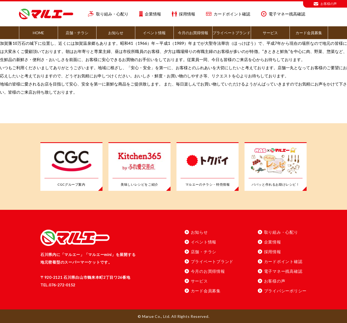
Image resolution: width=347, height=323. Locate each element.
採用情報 (183, 14)
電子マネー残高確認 (283, 14)
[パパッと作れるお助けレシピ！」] (276, 167)
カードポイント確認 (228, 14)
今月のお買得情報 (193, 32)
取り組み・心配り (108, 14)
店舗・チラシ (77, 32)
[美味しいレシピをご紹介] (139, 167)
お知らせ (115, 32)
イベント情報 (154, 32)
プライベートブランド (231, 32)
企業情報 (150, 14)
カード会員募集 (308, 32)
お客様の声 (325, 4)
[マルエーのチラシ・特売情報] (207, 167)
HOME (38, 32)
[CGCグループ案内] (71, 167)
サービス (270, 32)
